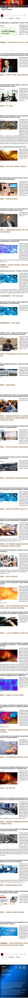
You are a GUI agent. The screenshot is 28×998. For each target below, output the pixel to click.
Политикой (4, 994)
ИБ (23, 230)
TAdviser (11, 105)
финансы (2, 418)
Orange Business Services (18, 606)
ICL (7, 105)
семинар (15, 912)
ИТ (9, 633)
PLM (13, 788)
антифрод (22, 166)
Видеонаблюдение (10, 478)
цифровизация (16, 633)
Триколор (8, 606)
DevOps (12, 943)
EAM (10, 788)
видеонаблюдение (10, 385)
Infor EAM (8, 509)
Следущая (11, 18)
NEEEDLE (21, 945)
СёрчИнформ (12, 544)
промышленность (10, 418)
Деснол (16, 42)
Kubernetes (3, 945)
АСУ (26, 509)
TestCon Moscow (18, 943)
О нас (2, 968)
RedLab (8, 447)
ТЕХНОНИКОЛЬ (15, 509)
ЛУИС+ (11, 166)
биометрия (17, 166)
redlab (7, 576)
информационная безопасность (16, 354)
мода (13, 323)
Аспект (22, 509)
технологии (11, 265)
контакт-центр (12, 608)
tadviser (14, 74)
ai (26, 166)
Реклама (3, 972)
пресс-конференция (5, 232)
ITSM (20, 42)
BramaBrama (10, 945)
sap (13, 695)
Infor (7, 788)
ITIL (23, 42)
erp (23, 730)
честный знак (21, 912)
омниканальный (20, 608)
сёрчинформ (3, 823)
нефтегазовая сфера (20, 418)
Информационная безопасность (14, 230)
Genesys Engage (4, 608)
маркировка (9, 912)
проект (16, 695)
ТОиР (14, 296)
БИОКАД (21, 695)
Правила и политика (6, 974)
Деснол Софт (19, 296)
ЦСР (1, 356)
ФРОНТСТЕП (3, 732)
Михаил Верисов (4, 267)
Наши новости (4, 969)
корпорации (17, 265)
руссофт (9, 823)
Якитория (16, 945)
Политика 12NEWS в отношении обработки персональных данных (11, 987)
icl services (9, 74)
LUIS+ (7, 166)
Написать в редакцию (6, 970)
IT (6, 633)
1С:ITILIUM (10, 42)
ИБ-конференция (4, 546)
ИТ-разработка (14, 447)
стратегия (23, 265)
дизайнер (17, 323)
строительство (4, 420)
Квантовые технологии (11, 199)
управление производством (14, 730)
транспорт (11, 420)
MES (21, 885)
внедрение (8, 695)
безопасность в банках (15, 546)
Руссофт (22, 633)
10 (2, 18)
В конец (18, 18)
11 (5, 18)
